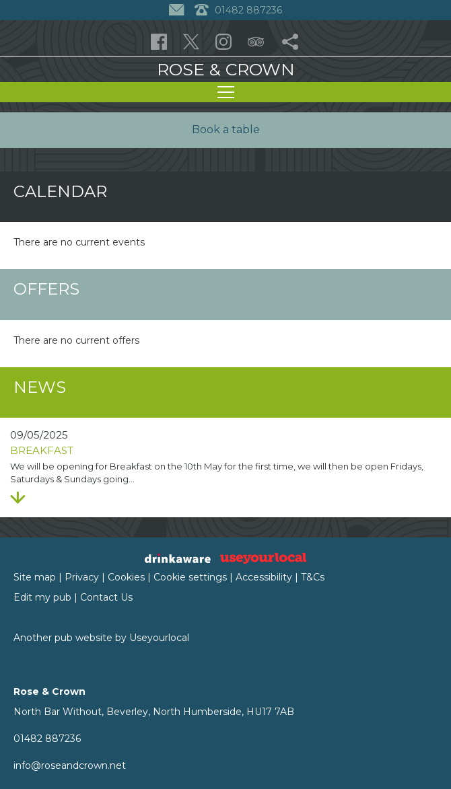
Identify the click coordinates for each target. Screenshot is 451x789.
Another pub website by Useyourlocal (101, 638)
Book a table (226, 129)
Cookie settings (190, 577)
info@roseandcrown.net (69, 765)
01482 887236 (47, 738)
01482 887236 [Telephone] (238, 10)
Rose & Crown (226, 69)
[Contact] (178, 10)
